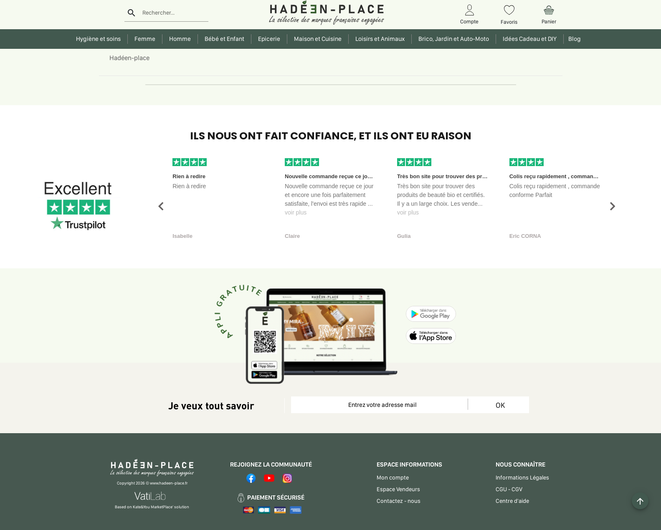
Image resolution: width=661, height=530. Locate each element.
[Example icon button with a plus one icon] (640, 500)
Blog (573, 39)
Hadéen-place (129, 58)
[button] (161, 206)
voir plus (295, 212)
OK (500, 405)
